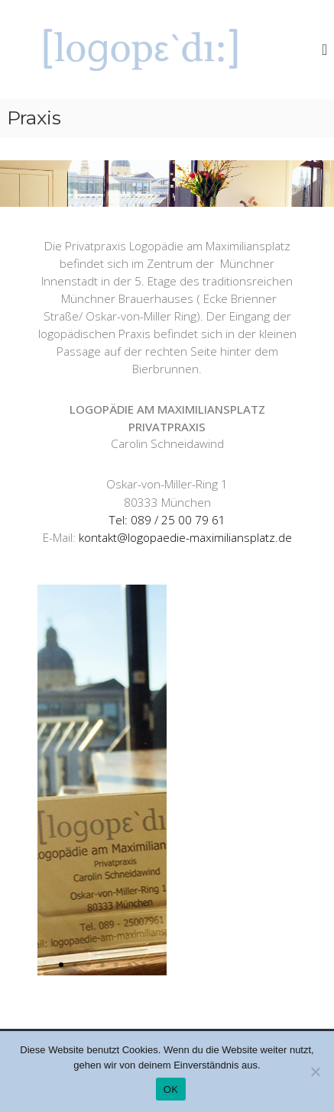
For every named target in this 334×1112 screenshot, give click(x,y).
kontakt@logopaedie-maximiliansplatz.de (185, 538)
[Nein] (315, 1071)
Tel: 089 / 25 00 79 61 (167, 520)
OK (171, 1089)
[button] (61, 964)
